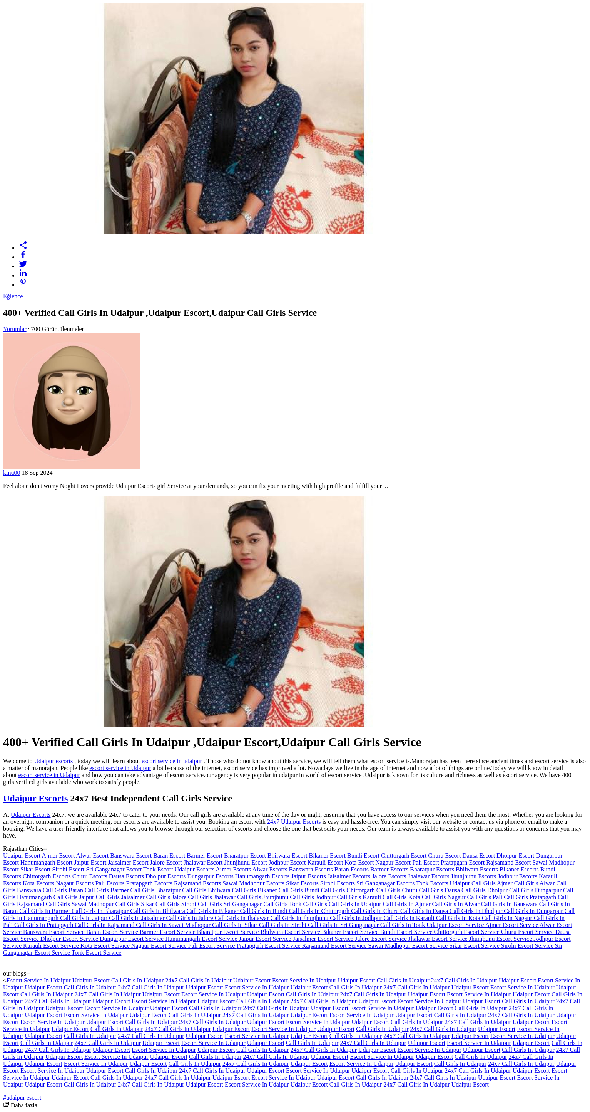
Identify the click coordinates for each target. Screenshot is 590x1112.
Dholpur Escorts (166, 876)
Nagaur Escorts (75, 883)
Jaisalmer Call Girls (146, 897)
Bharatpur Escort (245, 855)
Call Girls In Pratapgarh (44, 925)
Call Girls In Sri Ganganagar (344, 925)
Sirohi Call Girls (202, 904)
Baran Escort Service (113, 932)
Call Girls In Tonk (403, 925)
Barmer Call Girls (133, 890)
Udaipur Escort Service (455, 925)
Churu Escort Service (528, 932)
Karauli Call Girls (385, 897)
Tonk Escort (159, 869)
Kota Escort (359, 862)
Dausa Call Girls (466, 890)
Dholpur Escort (516, 855)
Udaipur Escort (22, 855)
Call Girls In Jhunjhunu (300, 918)
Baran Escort (170, 855)
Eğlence (13, 296)
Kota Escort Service (105, 945)
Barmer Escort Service (168, 932)
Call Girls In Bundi (264, 911)
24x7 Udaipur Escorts (294, 821)
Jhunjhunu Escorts (474, 876)
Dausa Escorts (127, 876)
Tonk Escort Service (97, 952)
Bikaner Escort (328, 855)
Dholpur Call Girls (511, 890)
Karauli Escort (325, 862)
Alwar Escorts (270, 869)
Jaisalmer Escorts (350, 876)
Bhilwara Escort (288, 855)
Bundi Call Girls (325, 890)
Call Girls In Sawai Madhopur (174, 925)
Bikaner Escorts (520, 869)
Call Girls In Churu (375, 911)
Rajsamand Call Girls (44, 904)
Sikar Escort (36, 869)
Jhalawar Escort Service (438, 938)
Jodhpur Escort (288, 862)
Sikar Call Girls (161, 904)
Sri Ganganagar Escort (115, 869)
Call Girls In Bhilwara (158, 911)
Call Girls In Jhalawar (243, 918)
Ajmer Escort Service (512, 925)
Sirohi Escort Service (528, 945)
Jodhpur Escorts (518, 876)
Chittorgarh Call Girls (374, 890)
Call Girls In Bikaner (213, 911)
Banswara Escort (131, 855)
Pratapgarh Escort (463, 862)
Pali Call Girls (511, 897)
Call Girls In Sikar (235, 925)
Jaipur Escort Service (266, 938)
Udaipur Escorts (35, 798)
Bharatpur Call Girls (182, 890)
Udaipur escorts (53, 761)
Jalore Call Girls (193, 897)
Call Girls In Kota (459, 918)
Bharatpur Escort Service (229, 932)
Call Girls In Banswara (510, 904)
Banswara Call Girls (43, 890)
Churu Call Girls (423, 890)
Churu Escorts (90, 876)
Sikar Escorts (303, 883)
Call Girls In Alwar (456, 904)
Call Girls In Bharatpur (101, 911)
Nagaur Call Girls (470, 897)
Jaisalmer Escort (129, 862)
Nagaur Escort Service (159, 945)
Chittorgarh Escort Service (467, 932)
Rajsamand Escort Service (335, 945)
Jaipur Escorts (309, 876)
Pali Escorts (110, 883)
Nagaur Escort (393, 862)
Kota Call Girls (428, 897)
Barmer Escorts (390, 869)
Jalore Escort (167, 862)
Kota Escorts (39, 883)
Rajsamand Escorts (198, 883)
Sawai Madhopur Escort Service (409, 945)
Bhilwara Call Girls (232, 890)
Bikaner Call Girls (280, 890)
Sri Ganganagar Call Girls (256, 904)
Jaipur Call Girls (100, 897)
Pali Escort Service (212, 945)
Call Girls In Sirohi (283, 925)
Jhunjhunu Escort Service (501, 938)
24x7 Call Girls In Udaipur (198, 980)
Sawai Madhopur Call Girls (106, 904)
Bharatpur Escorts (433, 869)
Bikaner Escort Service (351, 932)
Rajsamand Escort (509, 862)
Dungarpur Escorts (211, 876)
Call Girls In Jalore (190, 918)
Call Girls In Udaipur (356, 904)
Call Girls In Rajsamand (105, 925)
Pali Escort (426, 862)
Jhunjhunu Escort (246, 862)
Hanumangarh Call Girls (48, 897)
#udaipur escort (22, 1097)
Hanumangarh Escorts (263, 876)
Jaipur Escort (91, 862)
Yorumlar (15, 329)
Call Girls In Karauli (410, 918)
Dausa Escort (479, 855)
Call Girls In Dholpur (477, 911)
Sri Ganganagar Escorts (386, 883)
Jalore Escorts (390, 876)
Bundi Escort (364, 855)
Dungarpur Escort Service (132, 938)
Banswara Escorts (311, 869)
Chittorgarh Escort (404, 855)
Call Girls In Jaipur (84, 918)
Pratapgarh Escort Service (269, 945)
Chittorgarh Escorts (47, 876)
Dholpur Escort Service (70, 938)
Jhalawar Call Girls (238, 897)
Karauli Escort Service (51, 945)
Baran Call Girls (89, 890)
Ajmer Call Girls (518, 883)
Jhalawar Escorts (429, 876)
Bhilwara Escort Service (291, 932)
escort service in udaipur (172, 761)
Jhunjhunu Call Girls (289, 897)
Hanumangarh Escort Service (202, 938)
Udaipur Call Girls (473, 883)
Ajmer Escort (59, 855)
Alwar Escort (93, 855)
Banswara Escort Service (54, 932)
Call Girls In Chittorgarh (320, 911)
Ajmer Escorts (234, 869)
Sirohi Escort (69, 869)
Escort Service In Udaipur (39, 980)
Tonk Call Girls (309, 904)
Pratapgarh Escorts (150, 883)
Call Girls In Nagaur (508, 918)
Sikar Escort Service (475, 945)
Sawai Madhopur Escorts (254, 883)
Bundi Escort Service (407, 932)
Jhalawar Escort (204, 862)
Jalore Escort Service (381, 938)
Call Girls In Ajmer (407, 904)
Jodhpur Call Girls (339, 897)
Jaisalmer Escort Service (324, 938)
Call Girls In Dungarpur (534, 911)
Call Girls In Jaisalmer (137, 918)
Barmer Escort (205, 855)
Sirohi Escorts (338, 883)
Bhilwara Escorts (478, 869)
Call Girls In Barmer (45, 911)
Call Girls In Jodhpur (357, 918)
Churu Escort (445, 855)
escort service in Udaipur (120, 768)
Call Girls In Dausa (425, 911)
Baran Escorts (352, 869)
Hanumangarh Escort (47, 862)
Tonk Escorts (433, 883)
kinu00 (11, 472)
